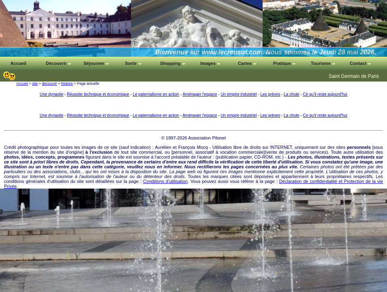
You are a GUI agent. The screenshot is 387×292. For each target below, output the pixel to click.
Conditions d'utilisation (165, 181)
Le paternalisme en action (156, 94)
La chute (291, 94)
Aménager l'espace (199, 94)
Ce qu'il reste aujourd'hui (325, 94)
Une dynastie (51, 94)
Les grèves (270, 94)
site (35, 84)
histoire (67, 84)
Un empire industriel (239, 94)
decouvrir (49, 84)
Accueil (22, 84)
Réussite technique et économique (98, 94)
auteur (205, 157)
